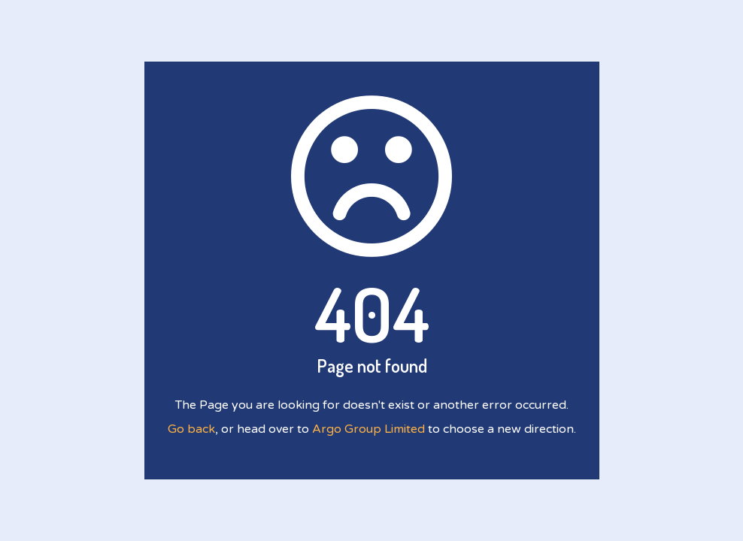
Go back (191, 429)
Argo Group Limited (368, 429)
